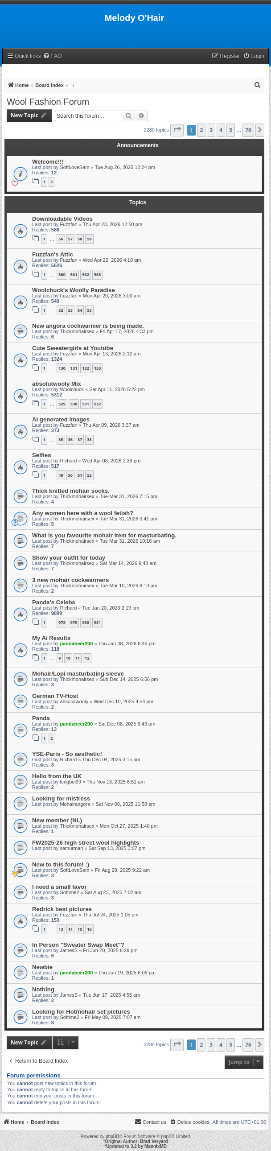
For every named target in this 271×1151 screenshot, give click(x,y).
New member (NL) (57, 820)
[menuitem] (52, 56)
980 (85, 622)
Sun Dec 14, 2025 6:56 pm (129, 679)
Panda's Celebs (53, 602)
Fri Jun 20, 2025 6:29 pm (110, 950)
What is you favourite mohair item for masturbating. (104, 535)
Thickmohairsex (77, 331)
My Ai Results (51, 638)
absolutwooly (74, 701)
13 (60, 929)
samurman (71, 848)
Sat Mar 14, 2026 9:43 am (128, 563)
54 (80, 310)
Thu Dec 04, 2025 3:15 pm (111, 759)
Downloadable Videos (62, 218)
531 (85, 404)
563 (97, 274)
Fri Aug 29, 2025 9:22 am (122, 870)
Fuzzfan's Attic (52, 254)
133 (97, 368)
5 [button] (230, 130)
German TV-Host (55, 696)
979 (73, 622)
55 (89, 310)
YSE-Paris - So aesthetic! (67, 754)
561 (73, 274)
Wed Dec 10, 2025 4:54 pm (123, 701)
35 (60, 439)
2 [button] (201, 130)
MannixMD (155, 1146)
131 (73, 368)
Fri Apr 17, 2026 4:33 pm (127, 331)
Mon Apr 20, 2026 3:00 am (112, 295)
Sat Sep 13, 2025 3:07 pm (117, 848)
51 (80, 475)
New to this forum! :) (60, 864)
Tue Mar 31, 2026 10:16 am (130, 541)
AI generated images (61, 419)
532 (97, 404)
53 (70, 310)
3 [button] (211, 130)
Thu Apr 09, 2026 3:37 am (111, 425)
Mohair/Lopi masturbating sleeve (78, 673)
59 (89, 239)
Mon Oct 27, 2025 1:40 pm (129, 826)
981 (97, 622)
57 (70, 239)
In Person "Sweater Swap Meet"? (78, 944)
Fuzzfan (68, 224)
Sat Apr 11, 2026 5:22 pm (117, 389)
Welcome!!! (48, 161)
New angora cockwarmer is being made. (88, 325)
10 (68, 658)
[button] (177, 130)
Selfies (41, 455)
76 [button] (248, 130)
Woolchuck (72, 389)
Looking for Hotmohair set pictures (81, 1011)
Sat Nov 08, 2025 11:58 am (125, 804)
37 (80, 439)
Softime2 (69, 892)
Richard (68, 460)
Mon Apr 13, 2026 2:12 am (112, 353)
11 (77, 658)
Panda (41, 718)
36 (70, 439)
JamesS (69, 950)
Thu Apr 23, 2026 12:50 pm (112, 224)
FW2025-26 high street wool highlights (85, 842)
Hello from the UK (57, 776)
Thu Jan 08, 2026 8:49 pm (127, 643)
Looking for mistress (61, 798)
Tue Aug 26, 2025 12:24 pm (125, 167)
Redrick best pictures (62, 909)
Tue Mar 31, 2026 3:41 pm (128, 518)
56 (60, 239)
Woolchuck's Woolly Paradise (73, 290)
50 (70, 475)
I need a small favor (59, 886)
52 (60, 310)
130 (61, 368)
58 (80, 239)
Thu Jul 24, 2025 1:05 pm (111, 914)
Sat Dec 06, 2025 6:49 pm (127, 723)
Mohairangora (75, 804)
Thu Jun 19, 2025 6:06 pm (127, 972)
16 (89, 929)
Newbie (42, 967)
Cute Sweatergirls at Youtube (72, 348)
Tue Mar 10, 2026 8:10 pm (128, 585)
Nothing (43, 989)
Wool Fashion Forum (48, 101)
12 (87, 658)
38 (89, 439)
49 (60, 475)
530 (73, 404)
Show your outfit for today (68, 557)
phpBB (112, 1136)
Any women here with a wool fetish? (82, 513)
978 (61, 622)
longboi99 (70, 781)
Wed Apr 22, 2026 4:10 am (112, 260)
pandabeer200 (76, 643)
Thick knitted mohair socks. (71, 490)
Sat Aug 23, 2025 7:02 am (113, 892)
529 (61, 404)
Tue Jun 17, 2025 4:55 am (111, 995)
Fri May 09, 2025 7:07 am (112, 1017)
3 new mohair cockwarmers (70, 580)
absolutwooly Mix (56, 383)
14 (70, 929)
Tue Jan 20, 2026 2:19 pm (111, 608)
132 (85, 368)
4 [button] (220, 130)
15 (80, 929)
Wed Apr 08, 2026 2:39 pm (111, 460)
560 (61, 274)
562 (85, 274)
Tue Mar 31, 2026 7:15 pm (128, 496)
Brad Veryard (154, 1141)
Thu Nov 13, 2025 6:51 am (115, 781)
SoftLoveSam (74, 167)
